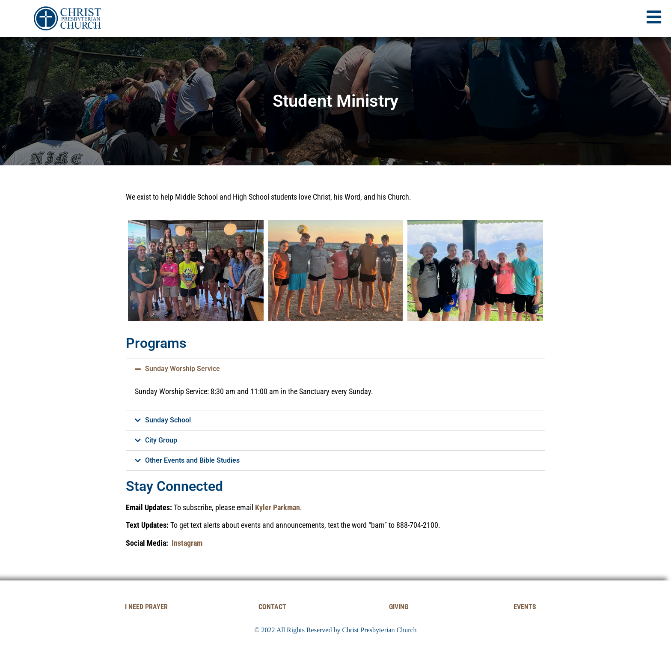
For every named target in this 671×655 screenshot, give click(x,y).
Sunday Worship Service (182, 369)
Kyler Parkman (277, 507)
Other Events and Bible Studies (192, 460)
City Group (161, 440)
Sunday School (168, 420)
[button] (335, 369)
